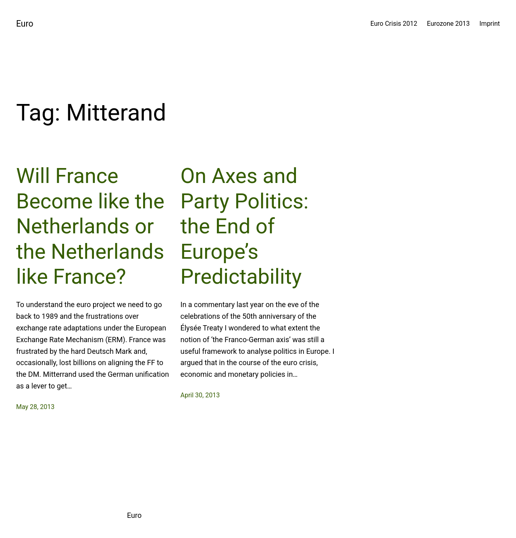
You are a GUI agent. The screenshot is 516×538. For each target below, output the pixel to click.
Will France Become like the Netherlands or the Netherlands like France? (90, 226)
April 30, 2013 (200, 395)
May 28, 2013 (35, 407)
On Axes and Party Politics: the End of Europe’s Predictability (245, 226)
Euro (24, 24)
